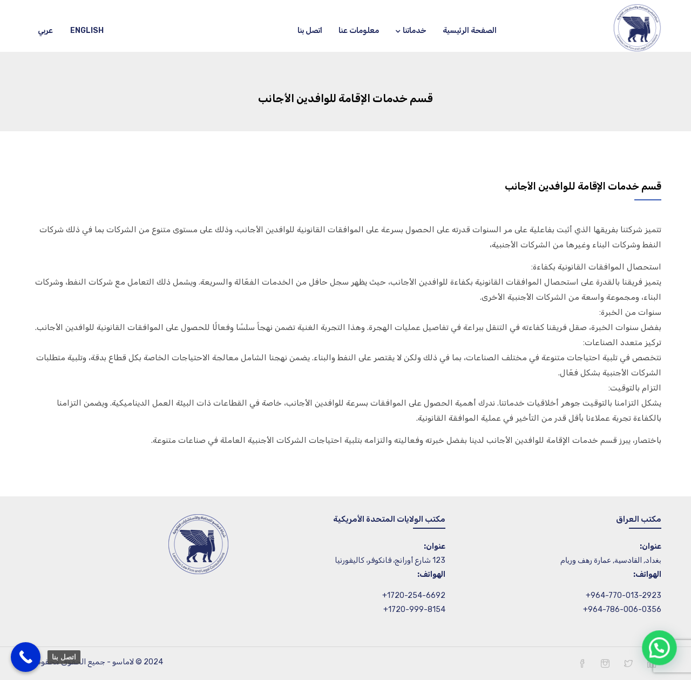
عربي (45, 30)
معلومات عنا (358, 30)
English (87, 30)
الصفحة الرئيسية (470, 30)
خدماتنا (410, 30)
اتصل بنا (309, 30)
